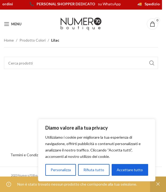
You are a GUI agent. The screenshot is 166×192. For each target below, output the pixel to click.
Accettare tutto (129, 169)
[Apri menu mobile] (12, 24)
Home (9, 40)
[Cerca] (81, 63)
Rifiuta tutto (93, 169)
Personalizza (60, 169)
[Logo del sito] (81, 23)
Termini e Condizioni (28, 155)
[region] (96, 150)
